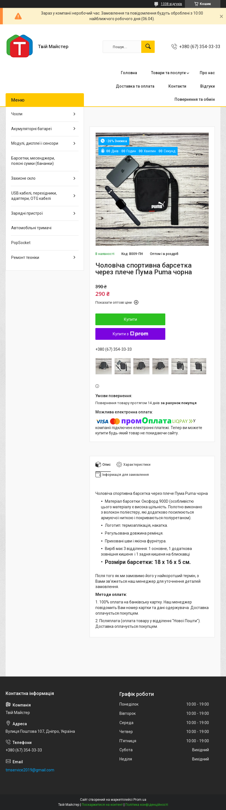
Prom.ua (139, 800)
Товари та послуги (168, 73)
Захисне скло (23, 178)
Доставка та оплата (135, 86)
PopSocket (20, 242)
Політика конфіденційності (146, 805)
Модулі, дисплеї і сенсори (34, 143)
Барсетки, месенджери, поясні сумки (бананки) (33, 161)
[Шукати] (148, 47)
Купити (130, 319)
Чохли (16, 114)
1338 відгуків (171, 4)
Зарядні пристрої (27, 213)
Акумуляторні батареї (31, 129)
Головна (129, 73)
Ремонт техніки (25, 257)
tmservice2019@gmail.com (30, 770)
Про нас (207, 73)
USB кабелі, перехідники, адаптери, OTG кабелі (34, 196)
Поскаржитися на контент (102, 805)
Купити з (130, 333)
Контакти (177, 86)
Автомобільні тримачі (31, 228)
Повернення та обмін (195, 99)
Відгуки (207, 86)
